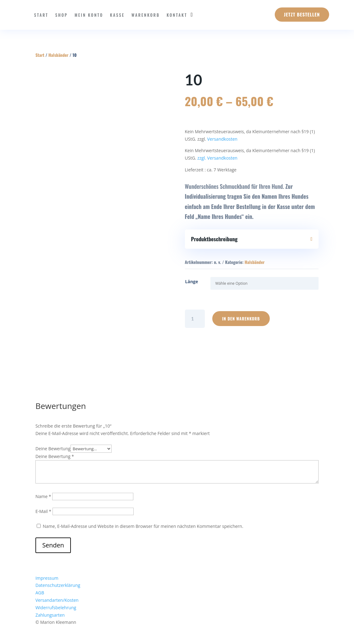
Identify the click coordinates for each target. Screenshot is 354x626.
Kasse (117, 15)
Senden (53, 545)
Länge (191, 281)
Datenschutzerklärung (57, 585)
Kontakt (177, 15)
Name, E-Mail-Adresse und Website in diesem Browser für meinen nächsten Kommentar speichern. (143, 526)
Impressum (46, 578)
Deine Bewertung (53, 448)
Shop (61, 15)
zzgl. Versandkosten (217, 158)
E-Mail (43, 511)
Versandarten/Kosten (57, 600)
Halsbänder (58, 55)
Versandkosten (222, 139)
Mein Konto (89, 15)
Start (41, 15)
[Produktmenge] (195, 319)
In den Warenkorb (241, 318)
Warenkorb (145, 15)
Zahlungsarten (50, 615)
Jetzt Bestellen (302, 14)
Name (43, 496)
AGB (39, 593)
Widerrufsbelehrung (55, 607)
